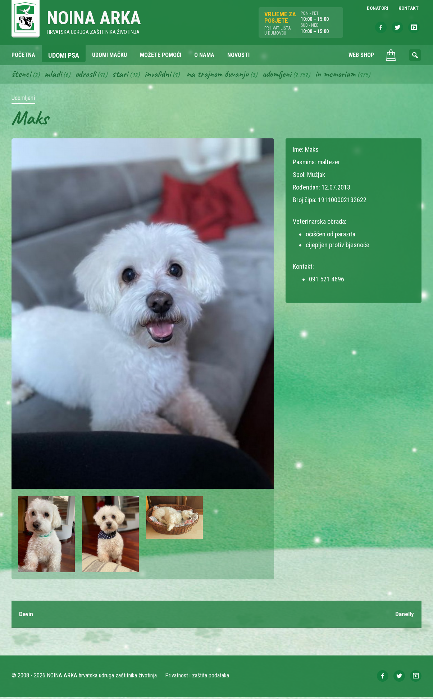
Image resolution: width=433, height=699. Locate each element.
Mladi (54, 75)
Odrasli (88, 75)
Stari (123, 75)
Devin (26, 615)
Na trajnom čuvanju (224, 75)
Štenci (22, 75)
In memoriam (345, 75)
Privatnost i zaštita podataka (197, 677)
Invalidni (162, 75)
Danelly (404, 615)
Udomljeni (285, 75)
